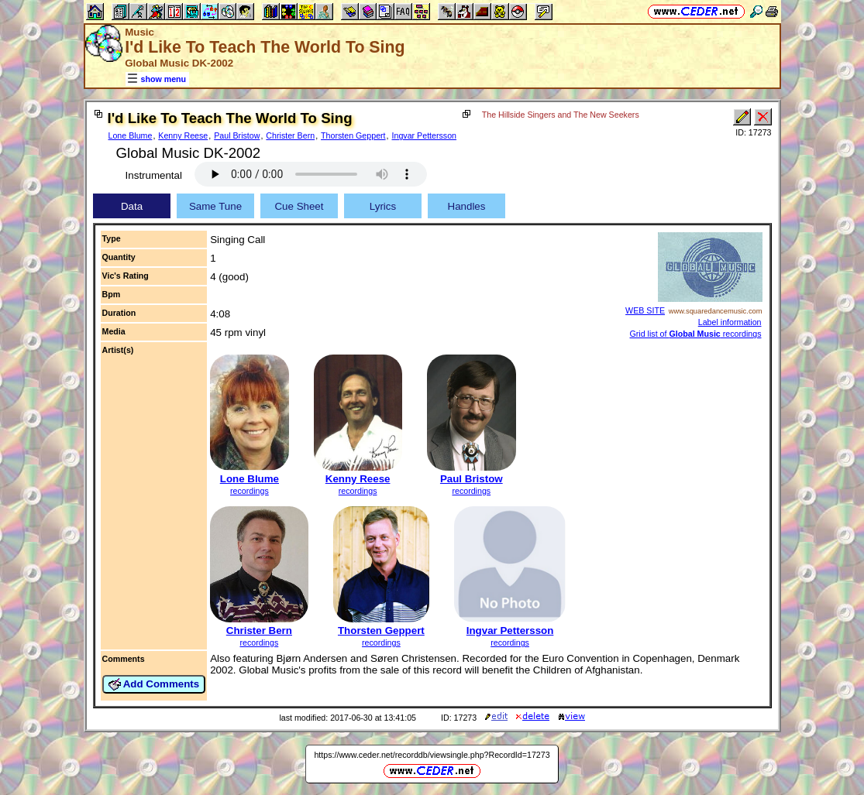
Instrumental (154, 175)
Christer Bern (290, 135)
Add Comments (154, 684)
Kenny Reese (183, 135)
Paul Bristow (237, 135)
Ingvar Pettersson (424, 135)
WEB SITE (645, 310)
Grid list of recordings (696, 333)
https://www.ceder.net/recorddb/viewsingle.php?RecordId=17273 (431, 754)
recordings (249, 490)
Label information (730, 322)
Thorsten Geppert (353, 135)
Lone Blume (130, 135)
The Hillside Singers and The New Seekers (560, 114)
